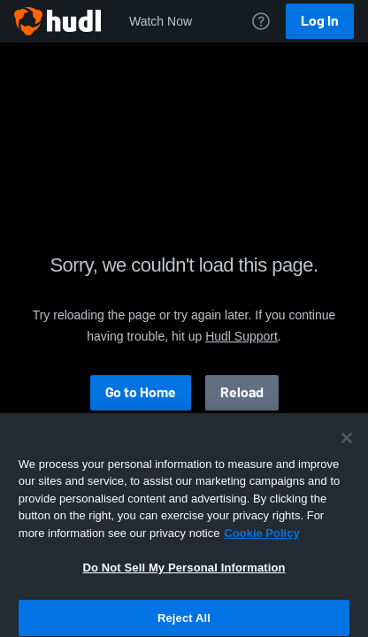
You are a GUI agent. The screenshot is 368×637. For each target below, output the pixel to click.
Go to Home (140, 392)
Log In (320, 21)
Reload (242, 392)
